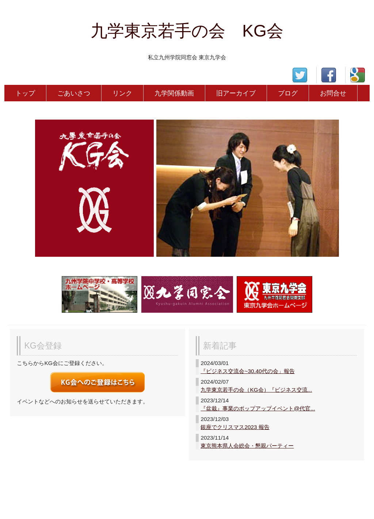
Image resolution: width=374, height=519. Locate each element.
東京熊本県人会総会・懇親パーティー (247, 446)
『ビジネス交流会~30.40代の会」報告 (247, 371)
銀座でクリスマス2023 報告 (235, 427)
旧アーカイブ (236, 93)
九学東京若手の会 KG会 (187, 30)
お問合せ (333, 93)
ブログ (288, 93)
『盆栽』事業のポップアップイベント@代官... (258, 408)
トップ (25, 93)
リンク (122, 93)
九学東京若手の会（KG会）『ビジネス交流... (256, 390)
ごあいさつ (73, 93)
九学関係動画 (174, 93)
